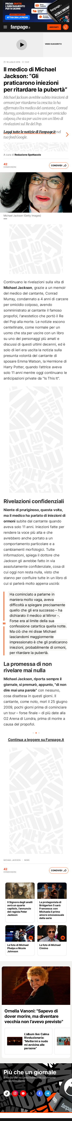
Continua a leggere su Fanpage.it (36, 740)
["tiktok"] (7, 1093)
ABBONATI (54, 27)
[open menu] (4, 27)
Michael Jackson (12, 860)
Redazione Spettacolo (28, 154)
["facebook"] (39, 1093)
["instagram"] (15, 1093)
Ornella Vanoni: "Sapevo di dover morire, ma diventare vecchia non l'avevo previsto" (33, 1016)
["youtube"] (23, 1093)
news (26, 860)
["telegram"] (47, 1093)
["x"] (31, 1093)
